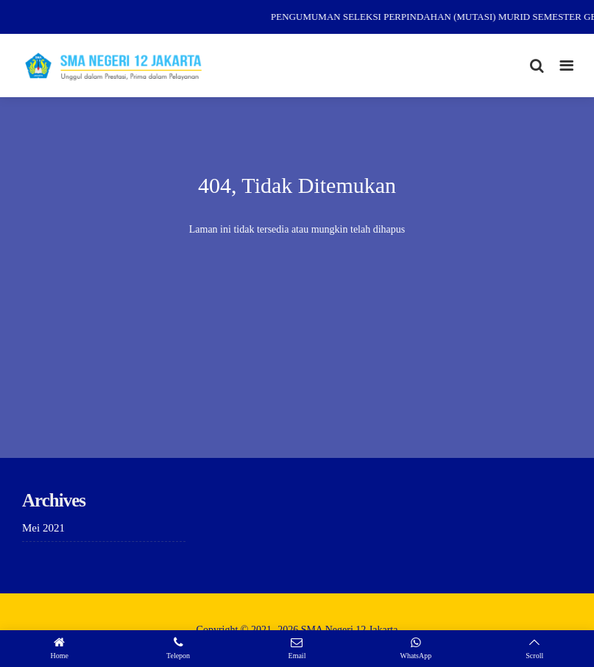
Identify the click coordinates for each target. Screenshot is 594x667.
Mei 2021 (43, 528)
